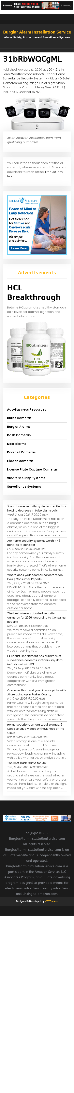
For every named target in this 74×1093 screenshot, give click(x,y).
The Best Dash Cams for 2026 (27, 763)
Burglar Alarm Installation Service (37, 31)
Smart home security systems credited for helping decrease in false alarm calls (36, 508)
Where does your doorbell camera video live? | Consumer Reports (35, 577)
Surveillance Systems (24, 487)
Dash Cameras (19, 435)
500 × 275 (54, 69)
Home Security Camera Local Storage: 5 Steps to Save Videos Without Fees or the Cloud (35, 729)
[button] (37, 50)
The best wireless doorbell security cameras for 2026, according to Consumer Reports (37, 617)
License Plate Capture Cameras (32, 469)
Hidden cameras (20, 461)
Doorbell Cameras (21, 452)
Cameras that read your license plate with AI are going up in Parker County (36, 692)
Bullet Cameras (19, 418)
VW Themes (51, 901)
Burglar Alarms (19, 427)
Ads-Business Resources (26, 409)
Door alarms (16, 444)
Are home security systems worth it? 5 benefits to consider (33, 543)
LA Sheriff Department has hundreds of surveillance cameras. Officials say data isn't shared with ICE (35, 660)
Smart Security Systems (26, 478)
